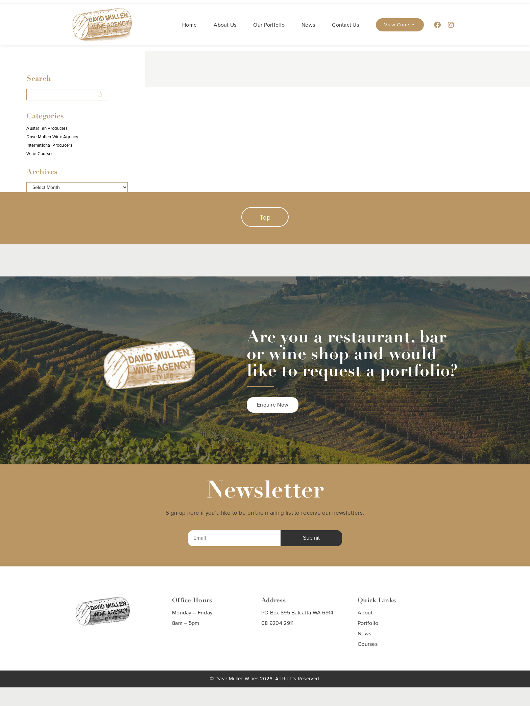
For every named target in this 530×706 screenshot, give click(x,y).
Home (189, 25)
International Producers (49, 145)
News (308, 25)
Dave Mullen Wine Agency (52, 137)
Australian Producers (47, 128)
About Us (225, 25)
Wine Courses (39, 154)
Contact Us (345, 25)
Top (265, 218)
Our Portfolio (269, 25)
